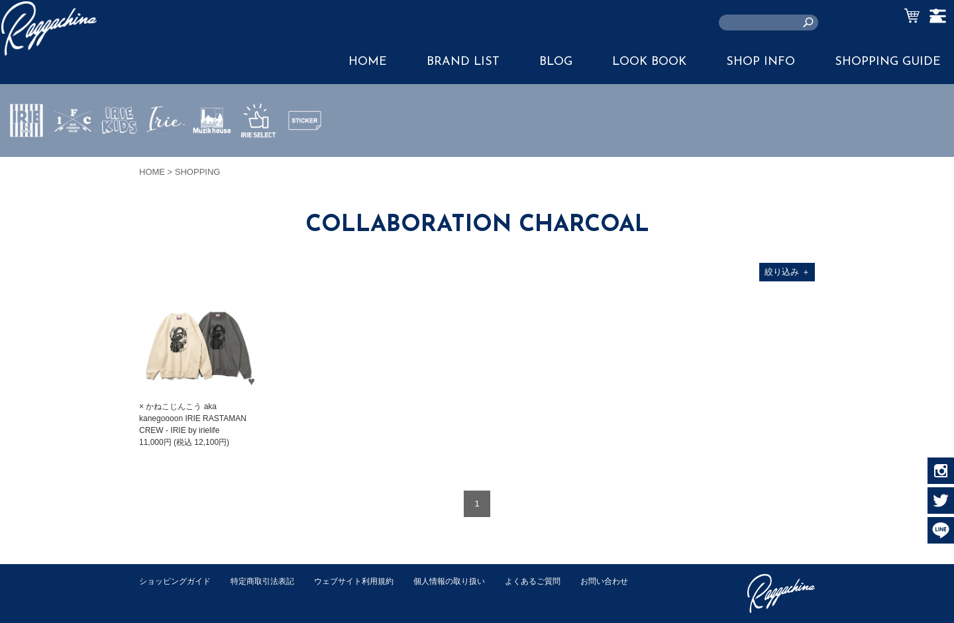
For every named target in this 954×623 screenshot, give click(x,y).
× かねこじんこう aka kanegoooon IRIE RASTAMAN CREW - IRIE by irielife (192, 418)
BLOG (555, 62)
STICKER (305, 151)
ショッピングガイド (178, 581)
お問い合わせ (165, 595)
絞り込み (787, 272)
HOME (367, 62)
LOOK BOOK (649, 62)
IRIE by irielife (26, 159)
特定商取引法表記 (271, 581)
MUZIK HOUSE (212, 159)
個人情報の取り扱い (470, 581)
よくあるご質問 (559, 581)
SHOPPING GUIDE (888, 62)
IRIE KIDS (119, 159)
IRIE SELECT (258, 159)
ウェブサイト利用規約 (368, 581)
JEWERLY (166, 151)
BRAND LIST (463, 62)
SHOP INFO (760, 62)
